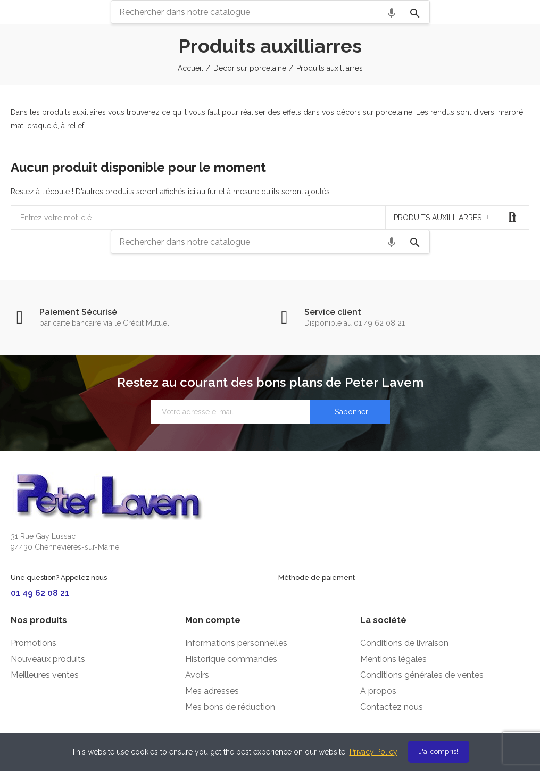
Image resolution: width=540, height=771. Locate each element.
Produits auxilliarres (437, 217)
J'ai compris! (438, 752)
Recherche (512, 217)
